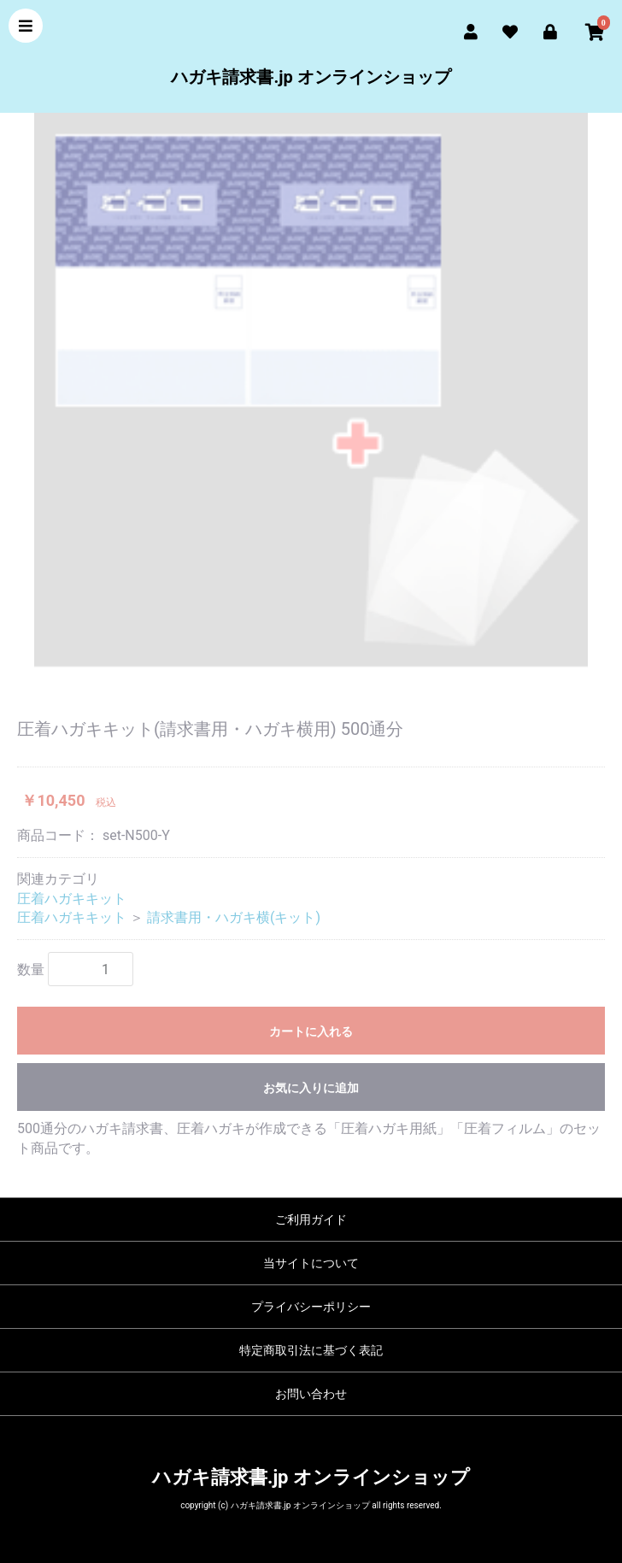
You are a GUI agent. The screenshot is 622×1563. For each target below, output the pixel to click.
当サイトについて (311, 1263)
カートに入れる (311, 1031)
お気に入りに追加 (311, 1088)
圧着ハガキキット (71, 898)
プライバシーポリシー (311, 1306)
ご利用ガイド (311, 1219)
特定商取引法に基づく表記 (311, 1350)
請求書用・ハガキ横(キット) (233, 917)
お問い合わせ (311, 1394)
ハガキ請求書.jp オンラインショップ (310, 77)
